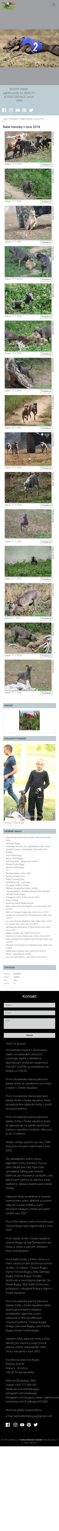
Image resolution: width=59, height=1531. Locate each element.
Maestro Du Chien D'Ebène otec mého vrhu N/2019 (28, 936)
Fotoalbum (14, 119)
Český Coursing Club (15, 879)
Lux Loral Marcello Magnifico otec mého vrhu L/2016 (29, 921)
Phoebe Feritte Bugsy (15, 864)
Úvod (5, 119)
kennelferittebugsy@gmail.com (33, 1416)
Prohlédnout (46, 165)
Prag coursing (12, 900)
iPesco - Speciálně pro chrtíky (18, 954)
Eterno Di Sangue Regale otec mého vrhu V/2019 (27, 912)
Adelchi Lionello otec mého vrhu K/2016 (23, 933)
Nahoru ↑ (33, 1443)
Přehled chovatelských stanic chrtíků (21, 888)
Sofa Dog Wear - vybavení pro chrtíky (22, 861)
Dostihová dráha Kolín (15, 876)
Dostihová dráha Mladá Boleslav (20, 903)
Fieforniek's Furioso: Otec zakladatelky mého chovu (28, 846)
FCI (7, 870)
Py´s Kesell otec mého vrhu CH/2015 (22, 924)
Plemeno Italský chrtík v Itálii (18, 873)
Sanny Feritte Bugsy (14, 858)
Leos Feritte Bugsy (14, 855)
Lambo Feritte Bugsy (15, 867)
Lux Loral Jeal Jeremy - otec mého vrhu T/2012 (26, 957)
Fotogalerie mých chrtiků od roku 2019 (22, 897)
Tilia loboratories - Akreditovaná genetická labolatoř (28, 891)
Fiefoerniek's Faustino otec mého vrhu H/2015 (26, 951)
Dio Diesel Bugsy (13, 843)
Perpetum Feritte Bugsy (14, 823)
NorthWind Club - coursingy (18, 882)
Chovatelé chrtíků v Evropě (17, 885)
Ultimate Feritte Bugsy (15, 894)
